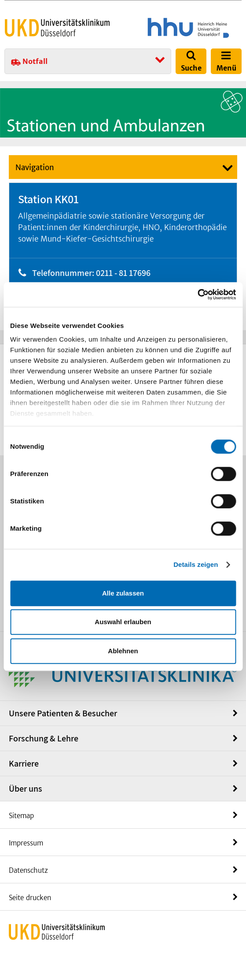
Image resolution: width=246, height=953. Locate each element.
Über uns (25, 788)
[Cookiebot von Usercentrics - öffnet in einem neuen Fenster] (197, 294)
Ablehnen (123, 651)
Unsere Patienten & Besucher (63, 713)
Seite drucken (30, 897)
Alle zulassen (123, 593)
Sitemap (21, 816)
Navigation (34, 167)
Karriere (24, 763)
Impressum (26, 843)
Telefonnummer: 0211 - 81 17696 (91, 273)
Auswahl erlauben (123, 621)
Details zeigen (195, 564)
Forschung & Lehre (43, 738)
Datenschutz (28, 870)
